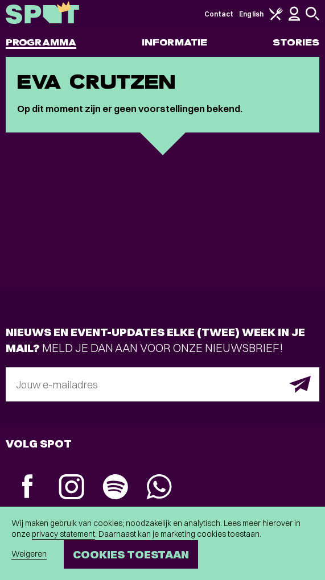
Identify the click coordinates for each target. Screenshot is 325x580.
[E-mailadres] (162, 384)
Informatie (174, 42)
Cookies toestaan (131, 554)
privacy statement (63, 534)
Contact (219, 14)
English (251, 14)
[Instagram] (71, 488)
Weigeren (29, 554)
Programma (41, 42)
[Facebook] (28, 487)
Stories (296, 42)
